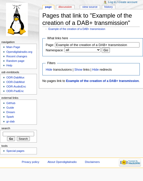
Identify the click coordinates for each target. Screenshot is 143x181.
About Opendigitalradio (62, 161)
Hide (49, 69)
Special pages (15, 150)
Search (6, 128)
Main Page (13, 47)
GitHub (10, 103)
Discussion (65, 6)
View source (89, 6)
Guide (10, 107)
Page (48, 6)
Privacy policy (30, 161)
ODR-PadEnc (15, 91)
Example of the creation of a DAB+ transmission (76, 28)
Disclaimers (92, 161)
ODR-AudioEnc (16, 86)
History (108, 6)
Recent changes (16, 56)
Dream (10, 112)
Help (9, 65)
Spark (10, 116)
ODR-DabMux (15, 77)
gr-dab (10, 121)
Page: (50, 45)
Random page (15, 60)
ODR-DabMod (15, 81)
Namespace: (54, 50)
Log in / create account (122, 2)
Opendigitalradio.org (19, 51)
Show (78, 69)
